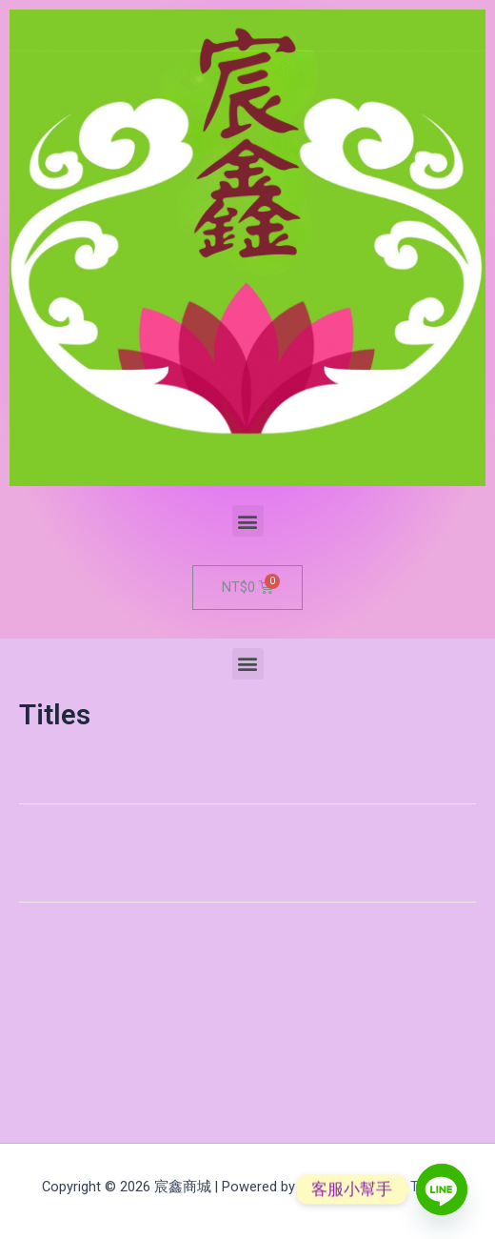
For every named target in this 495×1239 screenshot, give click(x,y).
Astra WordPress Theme (376, 1186)
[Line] (441, 1189)
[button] (248, 521)
